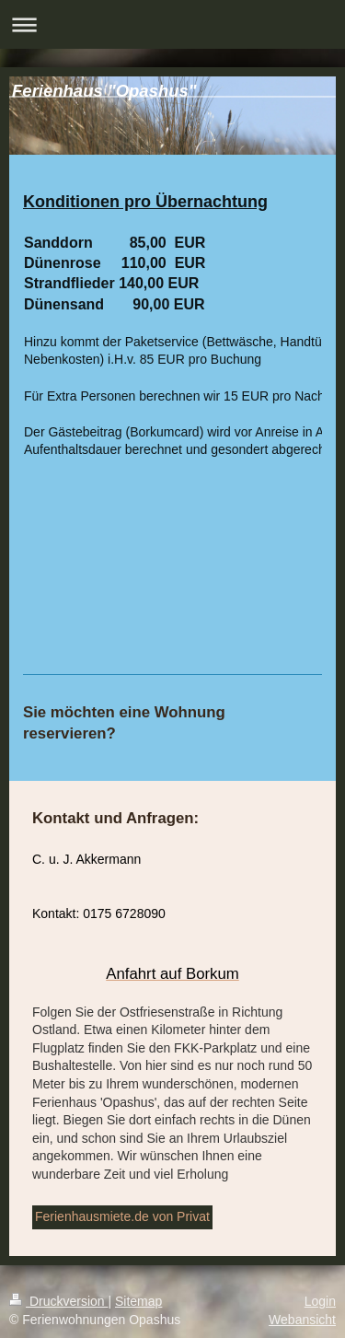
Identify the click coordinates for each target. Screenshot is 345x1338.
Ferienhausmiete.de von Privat (122, 1216)
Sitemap (138, 1301)
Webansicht (302, 1319)
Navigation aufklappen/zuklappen (172, 24)
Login (320, 1301)
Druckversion (58, 1301)
